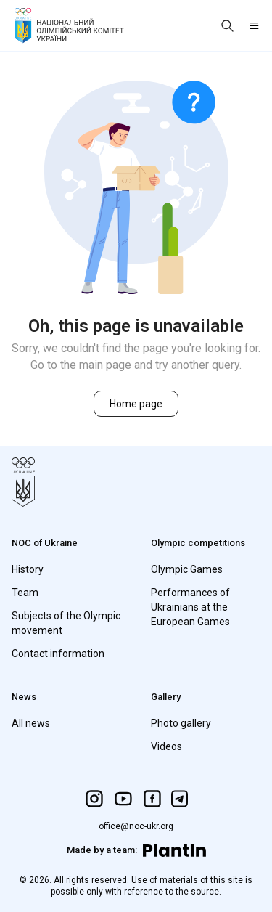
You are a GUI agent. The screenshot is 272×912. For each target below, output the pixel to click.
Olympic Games (187, 569)
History (28, 569)
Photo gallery (181, 723)
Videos (166, 746)
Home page (136, 404)
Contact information (58, 653)
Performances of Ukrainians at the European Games (190, 607)
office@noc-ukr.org (136, 826)
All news (31, 723)
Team (25, 592)
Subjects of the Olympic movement (66, 623)
